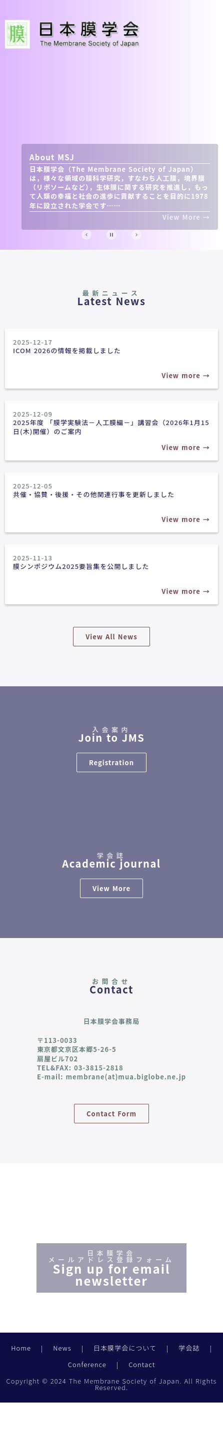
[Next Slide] (137, 235)
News (62, 1348)
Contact (141, 1364)
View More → (186, 217)
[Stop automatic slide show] (111, 235)
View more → (186, 375)
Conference (87, 1364)
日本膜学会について (125, 1348)
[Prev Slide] (87, 235)
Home (21, 1348)
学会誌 (189, 1348)
